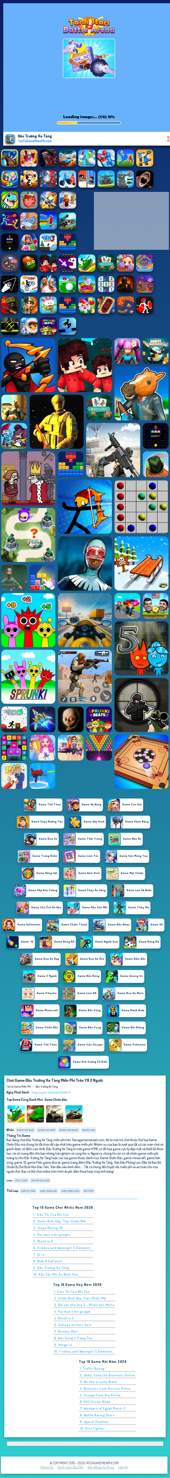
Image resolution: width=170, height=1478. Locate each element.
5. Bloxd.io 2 (43, 1241)
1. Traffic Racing (92, 1369)
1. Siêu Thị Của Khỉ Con (51, 1215)
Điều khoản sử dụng (101, 1467)
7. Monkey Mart (66, 1331)
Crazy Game (21, 1180)
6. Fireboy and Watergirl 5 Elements (62, 1248)
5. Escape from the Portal (100, 1395)
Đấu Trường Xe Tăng (47, 1086)
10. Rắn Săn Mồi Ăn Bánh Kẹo (55, 1274)
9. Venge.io (63, 1345)
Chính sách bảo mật (70, 1467)
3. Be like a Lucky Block (98, 1382)
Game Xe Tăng (28, 1191)
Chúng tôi (47, 1467)
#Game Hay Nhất (46, 1130)
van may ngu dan (40, 1180)
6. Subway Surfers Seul (73, 1325)
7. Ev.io (39, 1254)
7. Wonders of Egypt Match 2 (103, 1408)
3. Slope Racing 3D (48, 1228)
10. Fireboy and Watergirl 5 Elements (83, 1351)
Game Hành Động (70, 1191)
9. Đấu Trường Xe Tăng (51, 1268)
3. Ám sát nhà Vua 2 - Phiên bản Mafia (84, 1305)
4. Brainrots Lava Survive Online (105, 1388)
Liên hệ (123, 1467)
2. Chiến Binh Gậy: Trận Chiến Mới (59, 1221)
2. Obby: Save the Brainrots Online (107, 1375)
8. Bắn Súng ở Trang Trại (73, 1338)
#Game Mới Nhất (25, 1130)
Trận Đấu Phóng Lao (127, 1162)
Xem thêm (88, 1191)
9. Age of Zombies (94, 1422)
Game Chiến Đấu (56, 1099)
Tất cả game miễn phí (18, 1086)
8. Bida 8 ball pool (47, 1261)
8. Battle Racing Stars (97, 1415)
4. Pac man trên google (51, 1234)
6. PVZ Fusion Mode (95, 1402)
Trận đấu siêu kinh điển (65, 1167)
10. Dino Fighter (92, 1428)
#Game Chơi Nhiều (68, 1130)
